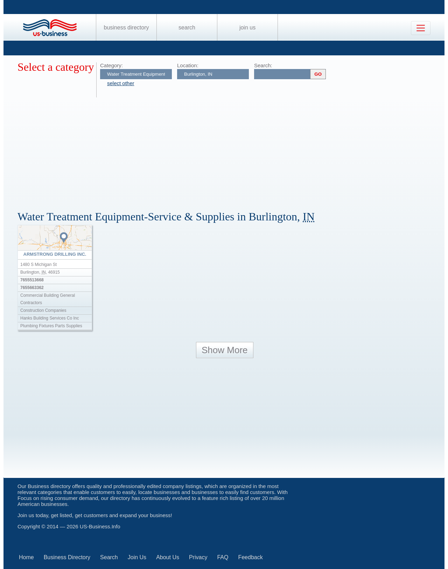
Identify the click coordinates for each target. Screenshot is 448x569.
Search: (263, 65)
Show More (225, 350)
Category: (111, 65)
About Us (167, 557)
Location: (187, 65)
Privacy (198, 557)
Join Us (247, 27)
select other (120, 83)
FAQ (222, 557)
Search (186, 27)
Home (26, 557)
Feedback (250, 557)
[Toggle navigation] (420, 28)
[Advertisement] (228, 150)
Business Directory (126, 27)
